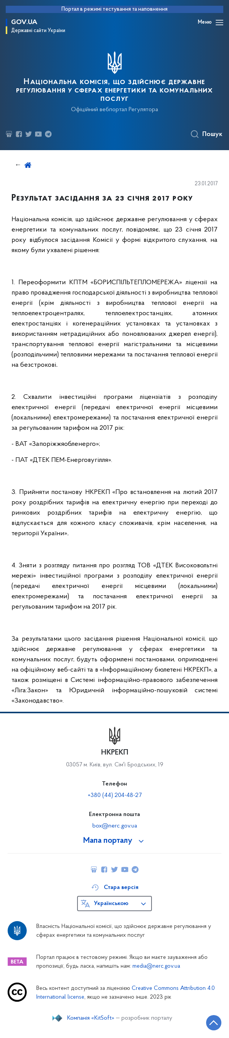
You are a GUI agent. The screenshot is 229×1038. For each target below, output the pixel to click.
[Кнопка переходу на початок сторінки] (213, 1022)
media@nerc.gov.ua (156, 966)
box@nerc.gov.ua (114, 826)
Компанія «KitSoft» (90, 1018)
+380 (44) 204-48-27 (115, 795)
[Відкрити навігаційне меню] (219, 22)
